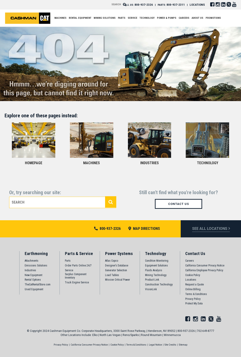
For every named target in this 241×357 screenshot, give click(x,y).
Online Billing (193, 289)
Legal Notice (155, 345)
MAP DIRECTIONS (144, 228)
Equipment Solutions (156, 265)
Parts (68, 260)
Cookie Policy (192, 275)
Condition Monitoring (156, 260)
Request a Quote (194, 284)
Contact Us (178, 204)
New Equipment (33, 275)
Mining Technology (156, 275)
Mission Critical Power (117, 279)
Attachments (31, 260)
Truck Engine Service (77, 282)
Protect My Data (194, 303)
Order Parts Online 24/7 (78, 265)
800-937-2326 (144, 4)
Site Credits (170, 345)
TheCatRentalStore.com (37, 284)
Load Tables (112, 275)
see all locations (209, 228)
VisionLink (151, 289)
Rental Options (33, 279)
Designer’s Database (116, 265)
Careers (189, 260)
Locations (190, 279)
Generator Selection (116, 270)
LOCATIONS (197, 4)
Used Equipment (34, 289)
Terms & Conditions (196, 294)
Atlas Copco (111, 260)
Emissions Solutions (36, 265)
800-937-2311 (176, 4)
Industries (30, 270)
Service (69, 270)
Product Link (152, 279)
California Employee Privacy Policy (204, 270)
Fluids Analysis (153, 270)
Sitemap (183, 345)
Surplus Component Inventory (75, 276)
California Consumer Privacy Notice (204, 265)
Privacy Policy (193, 299)
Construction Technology (159, 284)
